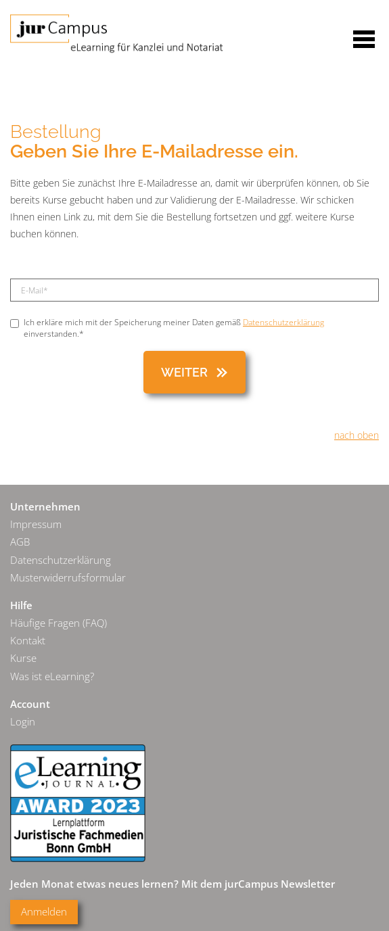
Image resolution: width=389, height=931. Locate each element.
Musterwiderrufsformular (68, 578)
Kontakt (27, 641)
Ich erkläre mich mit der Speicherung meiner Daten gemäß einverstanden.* (167, 327)
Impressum (36, 524)
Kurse (23, 658)
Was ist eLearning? (52, 676)
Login (22, 722)
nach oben (356, 435)
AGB (20, 542)
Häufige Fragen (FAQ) (58, 623)
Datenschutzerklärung (283, 321)
